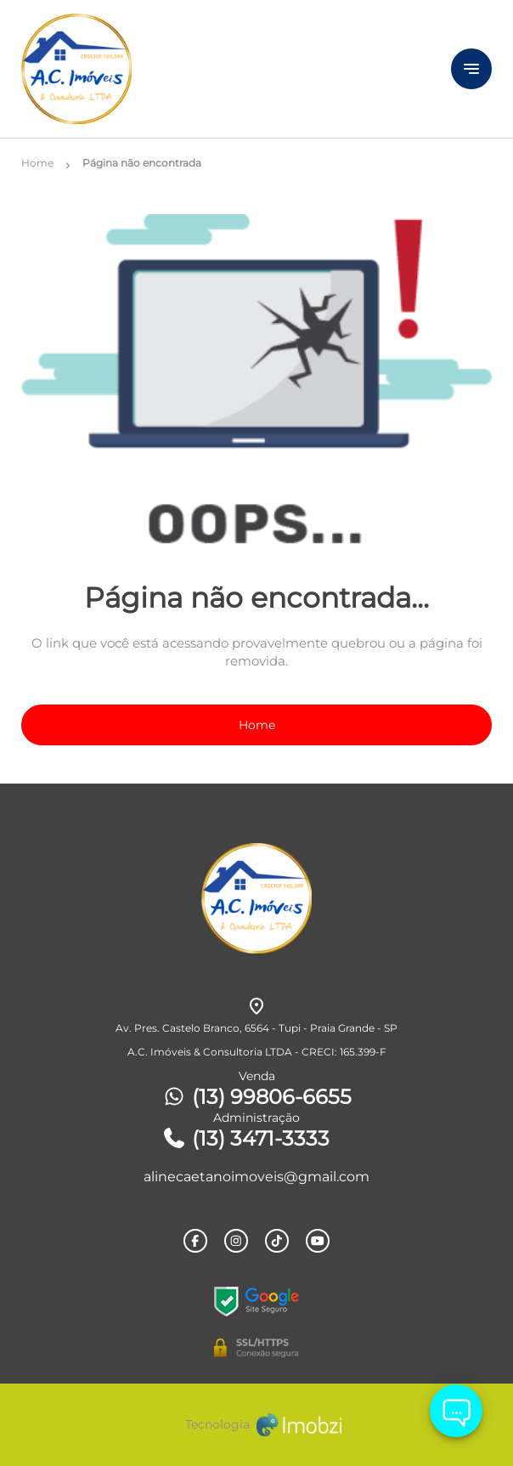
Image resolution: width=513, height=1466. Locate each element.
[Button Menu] (471, 68)
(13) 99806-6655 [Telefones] (256, 1096)
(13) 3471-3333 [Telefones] (245, 1138)
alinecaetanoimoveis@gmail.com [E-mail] (256, 1177)
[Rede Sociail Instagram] (236, 1241)
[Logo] (198, 69)
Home (257, 725)
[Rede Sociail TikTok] (277, 1241)
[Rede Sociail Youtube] (317, 1241)
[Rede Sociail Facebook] (195, 1241)
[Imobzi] (256, 1425)
